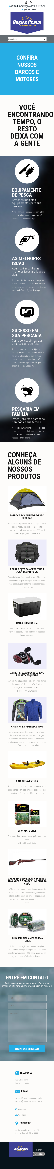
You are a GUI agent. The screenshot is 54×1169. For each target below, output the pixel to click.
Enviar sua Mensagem (27, 1048)
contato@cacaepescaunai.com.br (28, 1101)
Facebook (22, 1109)
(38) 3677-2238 (21, 1080)
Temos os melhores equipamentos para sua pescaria (26, 203)
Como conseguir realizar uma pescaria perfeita (27, 342)
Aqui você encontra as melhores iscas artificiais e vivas (28, 272)
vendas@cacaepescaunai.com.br (28, 1098)
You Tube (22, 1115)
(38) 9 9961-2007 (22, 1083)
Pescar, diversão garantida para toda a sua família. (28, 420)
